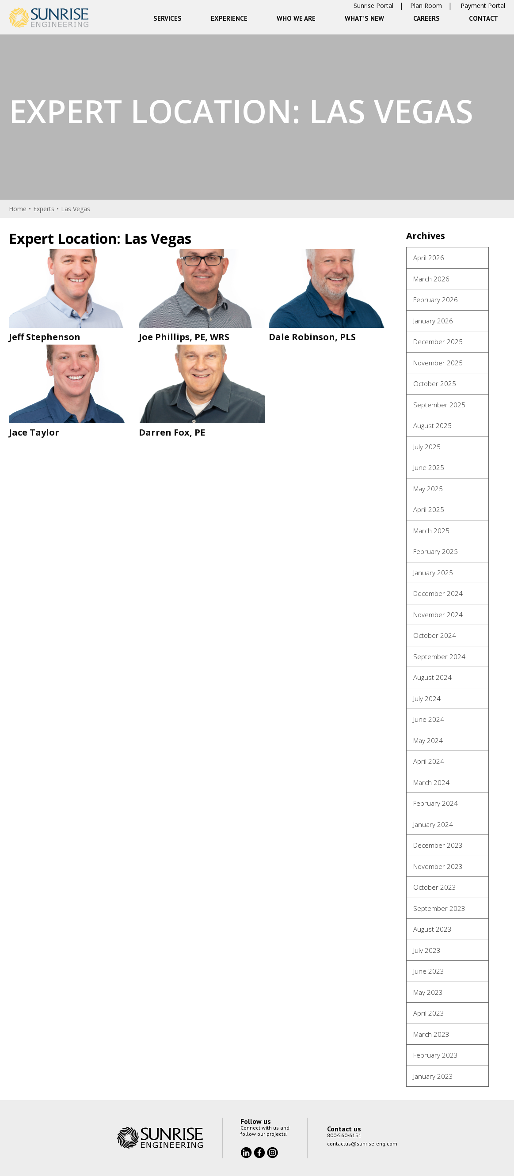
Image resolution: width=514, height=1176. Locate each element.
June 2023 (428, 971)
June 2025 (428, 467)
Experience (229, 18)
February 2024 (435, 803)
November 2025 (438, 362)
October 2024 (434, 635)
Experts (43, 209)
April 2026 (428, 257)
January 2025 (433, 572)
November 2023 (438, 866)
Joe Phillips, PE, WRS (184, 337)
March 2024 (431, 782)
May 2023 (428, 992)
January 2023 (433, 1076)
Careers (426, 18)
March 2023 (431, 1034)
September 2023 (439, 908)
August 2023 (432, 929)
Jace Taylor (34, 432)
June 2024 (428, 719)
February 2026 (435, 299)
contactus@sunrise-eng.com (362, 1143)
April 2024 (428, 761)
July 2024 (427, 698)
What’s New (364, 18)
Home (18, 209)
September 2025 (439, 404)
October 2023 (434, 887)
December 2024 (438, 593)
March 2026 (431, 278)
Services (167, 18)
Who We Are (296, 18)
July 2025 (427, 446)
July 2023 (427, 950)
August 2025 (432, 425)
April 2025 (428, 509)
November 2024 (438, 614)
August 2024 (432, 677)
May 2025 (428, 488)
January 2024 (433, 824)
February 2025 (435, 551)
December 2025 (438, 341)
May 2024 (428, 740)
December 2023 (438, 845)
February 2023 (435, 1055)
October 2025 (434, 383)
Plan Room (426, 5)
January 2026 (433, 320)
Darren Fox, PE (172, 432)
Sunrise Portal (373, 5)
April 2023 (428, 1013)
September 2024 (439, 656)
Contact (483, 18)
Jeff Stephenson (44, 337)
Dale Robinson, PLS (312, 337)
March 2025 (431, 530)
